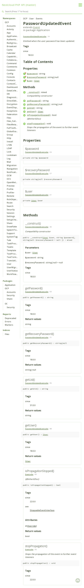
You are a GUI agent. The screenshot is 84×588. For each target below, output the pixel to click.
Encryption (12, 104)
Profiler (10, 192)
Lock (9, 151)
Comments (12, 66)
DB (8, 94)
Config (10, 73)
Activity (10, 29)
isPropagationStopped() (39, 115)
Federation (12, 114)
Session (10, 213)
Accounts (11, 26)
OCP (7, 22)
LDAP (9, 148)
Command (12, 63)
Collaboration (13, 60)
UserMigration (14, 267)
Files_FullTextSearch (17, 121)
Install (10, 141)
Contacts (11, 80)
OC (6, 303)
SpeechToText (14, 230)
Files (9, 117)
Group (10, 134)
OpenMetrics (13, 182)
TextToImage (13, 257)
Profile (10, 189)
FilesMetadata (13, 124)
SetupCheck (12, 219)
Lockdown (12, 155)
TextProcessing (14, 253)
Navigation (12, 168)
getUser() (31, 111)
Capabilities (12, 56)
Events (39, 18)
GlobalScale (12, 131)
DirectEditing (13, 100)
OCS (9, 179)
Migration (12, 165)
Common (11, 70)
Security (11, 209)
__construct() (33, 92)
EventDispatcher (15, 107)
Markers (9, 325)
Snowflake (12, 226)
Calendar (11, 53)
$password (32, 73)
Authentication (14, 39)
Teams (10, 247)
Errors (8, 321)
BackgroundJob (14, 43)
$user (30, 80)
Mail (9, 162)
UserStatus (12, 270)
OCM (9, 175)
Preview (11, 185)
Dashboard (12, 87)
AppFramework (14, 36)
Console (11, 77)
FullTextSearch (14, 128)
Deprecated (10, 318)
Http (9, 138)
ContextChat (13, 83)
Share (9, 223)
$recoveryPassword (36, 77)
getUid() (31, 108)
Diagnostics (12, 97)
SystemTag (12, 236)
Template (11, 250)
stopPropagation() (36, 123)
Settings (11, 216)
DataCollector (13, 90)
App (9, 32)
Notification (13, 172)
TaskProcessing (14, 243)
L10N (9, 145)
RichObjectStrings (15, 199)
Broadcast (12, 46)
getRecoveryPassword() (38, 104)
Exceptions (12, 111)
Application (10, 285)
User (9, 264)
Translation (12, 260)
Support (11, 233)
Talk (9, 240)
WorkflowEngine (15, 274)
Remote (10, 196)
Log (8, 158)
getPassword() (34, 100)
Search (10, 206)
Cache (10, 49)
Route (10, 202)
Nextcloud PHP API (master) (19, 5)
